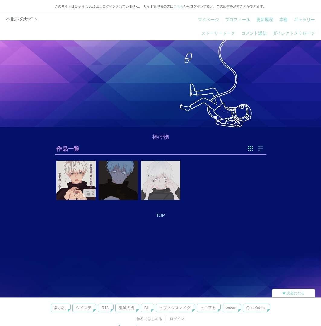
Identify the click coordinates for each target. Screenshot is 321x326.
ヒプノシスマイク (175, 307)
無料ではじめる (149, 319)
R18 (105, 307)
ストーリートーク (218, 33)
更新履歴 (264, 19)
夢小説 (60, 307)
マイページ (208, 19)
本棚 (283, 19)
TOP (160, 215)
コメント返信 (254, 33)
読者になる (293, 293)
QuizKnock (255, 307)
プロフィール (237, 19)
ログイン (177, 319)
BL (146, 307)
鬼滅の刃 (126, 307)
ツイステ (83, 307)
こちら (178, 6)
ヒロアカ (208, 307)
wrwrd (231, 307)
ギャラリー (304, 19)
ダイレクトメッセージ (294, 33)
